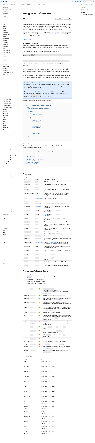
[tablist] (47, 4)
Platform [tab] (8, 4)
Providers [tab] (43, 4)
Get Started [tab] (3, 4)
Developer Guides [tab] (20, 4)
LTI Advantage (28, 274)
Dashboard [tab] (13, 4)
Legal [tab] (78, 4)
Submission (56, 32)
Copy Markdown (59, 18)
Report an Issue (67, 18)
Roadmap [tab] (91, 4)
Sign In (73, 1)
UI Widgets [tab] (34, 4)
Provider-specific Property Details (35, 271)
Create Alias (68, 169)
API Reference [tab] (28, 4)
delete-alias (43, 96)
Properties (27, 174)
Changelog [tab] (85, 4)
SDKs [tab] (39, 4)
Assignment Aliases (30, 43)
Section (46, 215)
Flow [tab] (81, 4)
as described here (48, 263)
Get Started (78, 1)
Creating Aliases (27, 143)
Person (47, 211)
